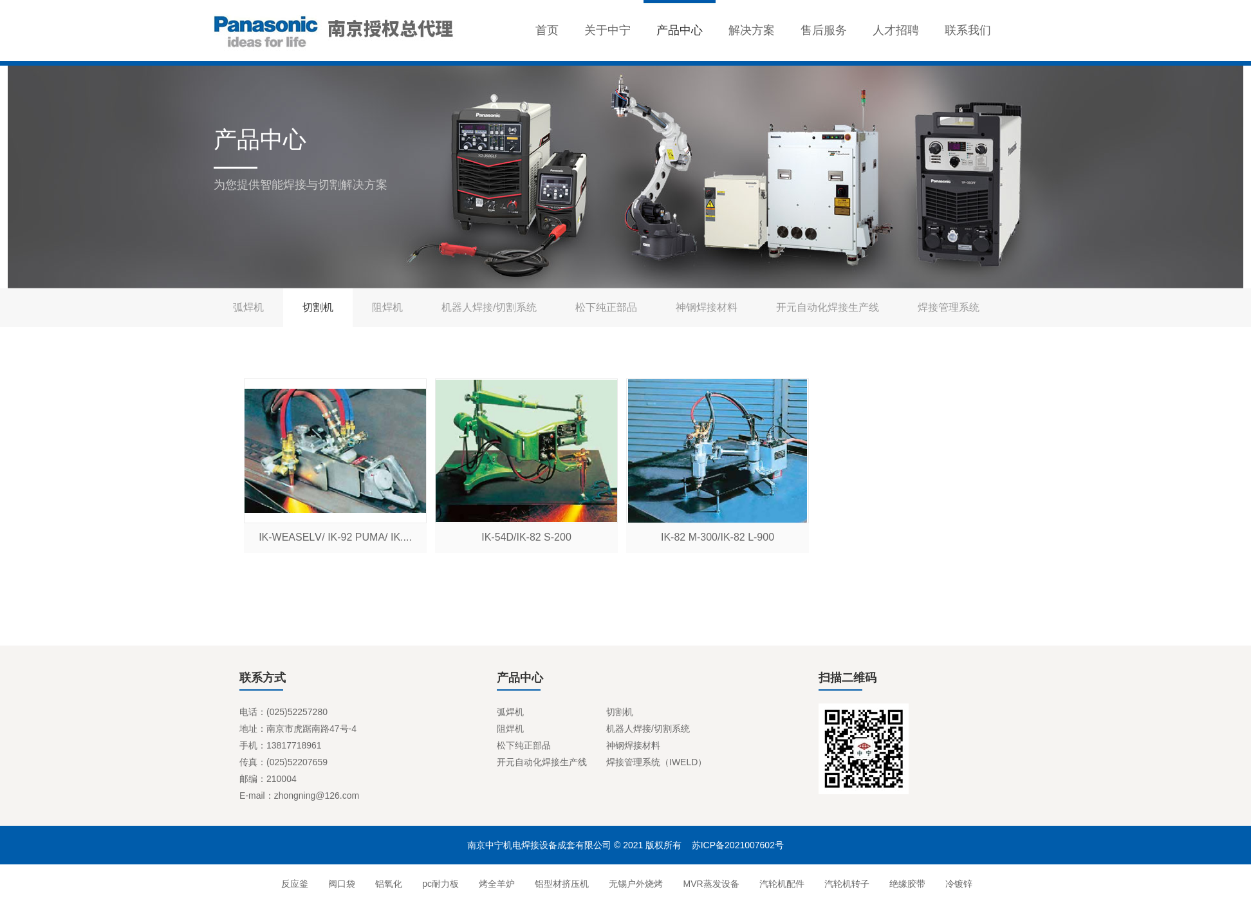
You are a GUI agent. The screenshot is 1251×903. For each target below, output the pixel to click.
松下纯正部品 (606, 307)
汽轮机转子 (845, 884)
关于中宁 (607, 30)
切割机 (317, 307)
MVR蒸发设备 (709, 884)
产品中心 (679, 30)
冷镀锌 (958, 884)
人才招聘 (896, 30)
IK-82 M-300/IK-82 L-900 (717, 537)
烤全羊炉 (496, 884)
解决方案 (751, 30)
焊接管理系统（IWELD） (656, 762)
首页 (547, 30)
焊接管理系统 (948, 307)
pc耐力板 (439, 884)
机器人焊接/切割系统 (489, 307)
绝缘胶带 (905, 884)
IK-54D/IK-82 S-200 (526, 537)
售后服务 (824, 30)
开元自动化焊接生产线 (827, 307)
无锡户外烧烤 (635, 884)
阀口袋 (340, 884)
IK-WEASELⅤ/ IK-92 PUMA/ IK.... (335, 537)
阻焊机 (387, 307)
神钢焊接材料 (706, 307)
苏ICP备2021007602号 (738, 845)
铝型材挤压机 (561, 884)
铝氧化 (388, 884)
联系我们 (968, 30)
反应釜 (293, 884)
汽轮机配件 (780, 884)
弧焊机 (248, 307)
